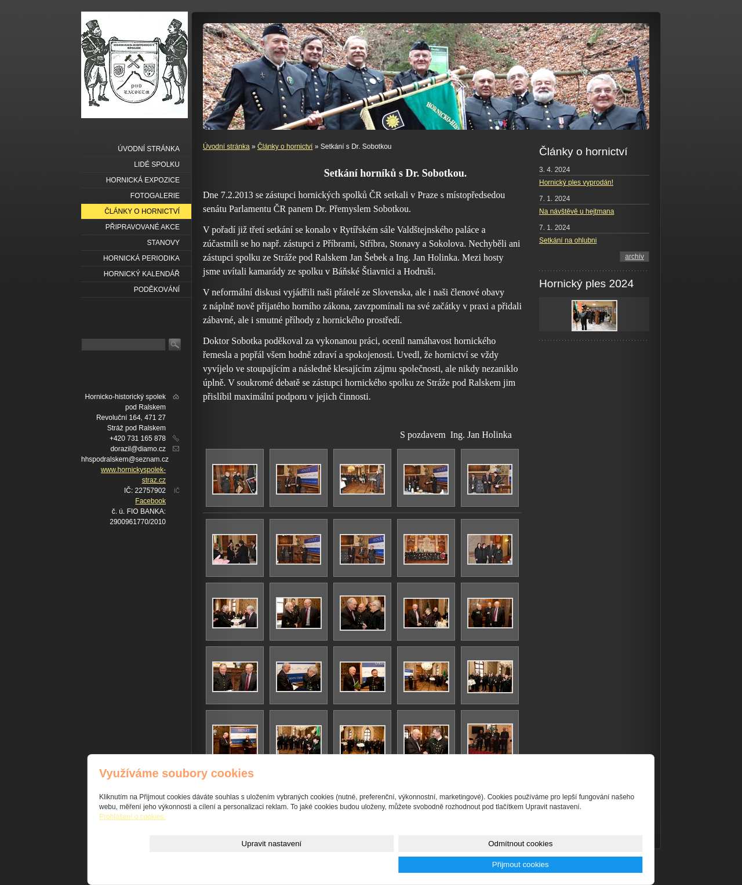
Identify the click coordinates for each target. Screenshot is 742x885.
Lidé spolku (157, 164)
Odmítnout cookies (513, 864)
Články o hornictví (284, 146)
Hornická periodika (141, 258)
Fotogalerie (155, 196)
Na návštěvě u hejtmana (576, 211)
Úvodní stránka (226, 146)
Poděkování (157, 290)
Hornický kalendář (142, 274)
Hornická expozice (143, 180)
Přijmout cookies (601, 864)
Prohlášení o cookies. (132, 837)
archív (634, 257)
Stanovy (163, 243)
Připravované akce (143, 227)
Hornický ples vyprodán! (576, 182)
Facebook (150, 501)
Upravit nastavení (425, 864)
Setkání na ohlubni (567, 240)
